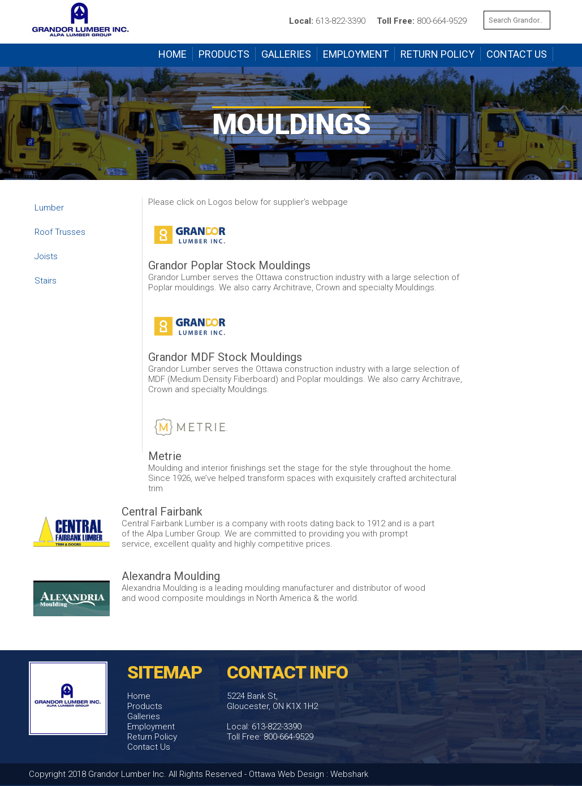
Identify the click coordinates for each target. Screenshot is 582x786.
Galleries (286, 54)
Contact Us (516, 54)
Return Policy (437, 54)
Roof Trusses (60, 232)
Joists (46, 256)
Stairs (46, 281)
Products (224, 54)
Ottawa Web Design (286, 774)
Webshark (349, 774)
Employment (356, 54)
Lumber (49, 208)
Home (172, 54)
